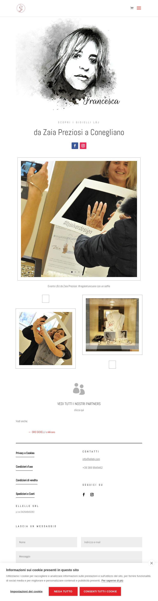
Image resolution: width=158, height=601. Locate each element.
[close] (151, 562)
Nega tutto (63, 591)
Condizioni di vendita (26, 480)
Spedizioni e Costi (25, 494)
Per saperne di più (112, 580)
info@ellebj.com (91, 459)
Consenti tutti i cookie (100, 591)
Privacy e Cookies (25, 453)
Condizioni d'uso (24, 466)
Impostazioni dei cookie (26, 591)
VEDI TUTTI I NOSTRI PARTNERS (79, 403)
